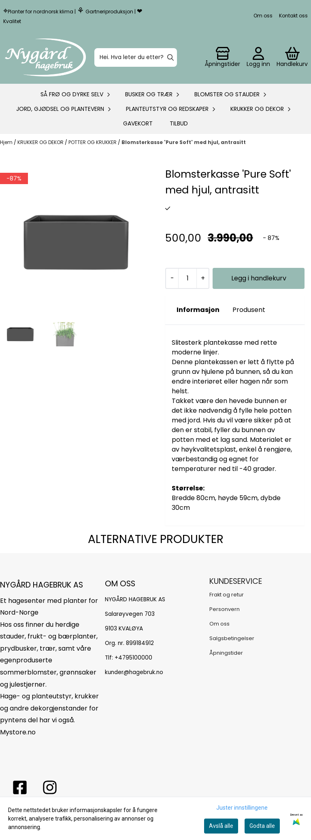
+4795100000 (133, 658)
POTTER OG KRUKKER (93, 142)
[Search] (170, 57)
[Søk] (135, 57)
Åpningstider (226, 652)
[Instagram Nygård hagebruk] (49, 787)
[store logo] (45, 57)
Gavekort (138, 123)
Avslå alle (221, 826)
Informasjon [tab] (198, 309)
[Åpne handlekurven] (292, 57)
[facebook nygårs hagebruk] (19, 787)
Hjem (7, 142)
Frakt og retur (226, 594)
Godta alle (262, 826)
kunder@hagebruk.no (134, 672)
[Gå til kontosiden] (222, 57)
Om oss (263, 15)
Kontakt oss (293, 15)
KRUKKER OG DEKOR (41, 142)
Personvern (224, 609)
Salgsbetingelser (231, 638)
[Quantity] (187, 278)
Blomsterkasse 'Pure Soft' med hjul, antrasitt (183, 142)
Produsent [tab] (248, 309)
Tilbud (179, 123)
